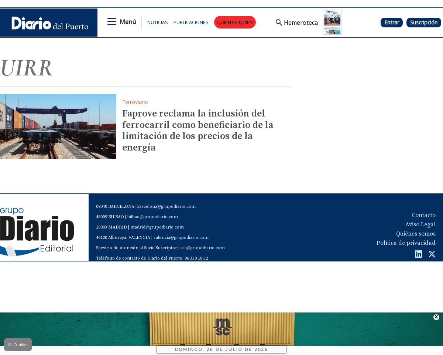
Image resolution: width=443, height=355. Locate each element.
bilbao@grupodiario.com (152, 217)
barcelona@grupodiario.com (166, 206)
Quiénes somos (416, 233)
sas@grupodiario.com (203, 248)
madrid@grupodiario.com (157, 227)
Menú (128, 22)
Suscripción (423, 22)
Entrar (391, 22)
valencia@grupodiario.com (181, 237)
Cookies (17, 344)
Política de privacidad (406, 243)
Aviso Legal (420, 224)
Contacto (424, 215)
